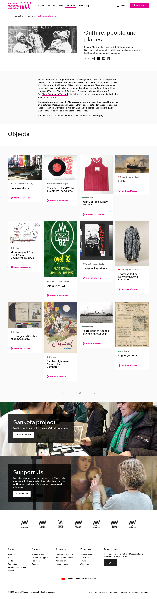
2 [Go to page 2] (80, 393)
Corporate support (40, 558)
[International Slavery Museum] (61, 524)
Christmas (84, 558)
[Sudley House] (114, 524)
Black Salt (80, 108)
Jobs (10, 558)
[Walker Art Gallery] (96, 524)
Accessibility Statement (139, 592)
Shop (87, 6)
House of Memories (64, 558)
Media (10, 561)
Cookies (123, 592)
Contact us (12, 564)
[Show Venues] (43, 6)
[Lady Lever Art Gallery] (132, 524)
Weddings (84, 564)
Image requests (62, 564)
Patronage (36, 561)
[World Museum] (43, 524)
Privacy (90, 592)
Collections (70, 6)
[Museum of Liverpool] (25, 524)
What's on (50, 6)
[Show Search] (120, 5)
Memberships (38, 554)
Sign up (110, 563)
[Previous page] (68, 393)
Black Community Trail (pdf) (55, 94)
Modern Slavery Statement (106, 592)
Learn (80, 6)
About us (12, 554)
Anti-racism (61, 561)
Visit (39, 6)
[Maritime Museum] (78, 524)
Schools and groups (64, 554)
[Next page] (88, 393)
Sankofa (31, 16)
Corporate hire (86, 554)
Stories (60, 6)
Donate (35, 564)
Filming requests (87, 561)
